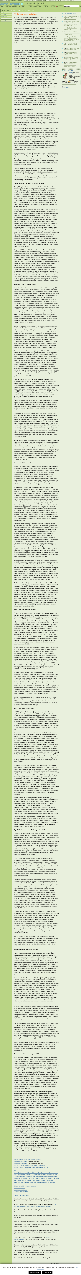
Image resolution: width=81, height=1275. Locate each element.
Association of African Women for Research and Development (36, 1175)
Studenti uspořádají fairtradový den (70, 28)
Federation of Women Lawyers (22, 1180)
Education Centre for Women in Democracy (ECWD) (44, 1178)
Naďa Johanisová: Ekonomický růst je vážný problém (70, 53)
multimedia (4, 21)
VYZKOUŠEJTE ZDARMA (69, 84)
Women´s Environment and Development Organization (29, 1165)
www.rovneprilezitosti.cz (21, 1192)
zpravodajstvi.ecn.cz (17, 10)
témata (3, 18)
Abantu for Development (21, 1173)
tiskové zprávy (4, 16)
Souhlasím (47, 1272)
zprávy (2, 12)
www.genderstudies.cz (20, 1190)
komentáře (3, 14)
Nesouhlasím (34, 1272)
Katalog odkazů (65, 0)
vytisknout (65, 87)
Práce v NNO (57, 0)
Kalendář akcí (49, 0)
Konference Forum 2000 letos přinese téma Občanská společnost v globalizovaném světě (70, 64)
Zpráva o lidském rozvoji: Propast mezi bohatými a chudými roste (72, 33)
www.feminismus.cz (19, 1188)
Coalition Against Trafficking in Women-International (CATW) (31, 1167)
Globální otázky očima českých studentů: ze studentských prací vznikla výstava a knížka (71, 23)
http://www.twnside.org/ (20, 1161)
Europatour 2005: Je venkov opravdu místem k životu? (70, 44)
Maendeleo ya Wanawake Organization (25, 1182)
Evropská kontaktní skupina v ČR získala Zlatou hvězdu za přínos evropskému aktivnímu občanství (71, 38)
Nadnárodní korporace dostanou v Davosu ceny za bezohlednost (71, 58)
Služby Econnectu (69, 70)
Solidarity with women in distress (46, 1182)
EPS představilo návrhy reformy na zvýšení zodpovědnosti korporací (71, 18)
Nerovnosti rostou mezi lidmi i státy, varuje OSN (71, 49)
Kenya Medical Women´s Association (42, 1180)
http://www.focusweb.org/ (21, 1163)
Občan (72, 0)
